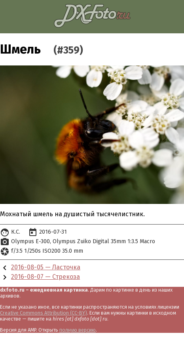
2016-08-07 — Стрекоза (45, 276)
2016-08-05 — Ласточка (45, 267)
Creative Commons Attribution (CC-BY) (43, 313)
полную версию (77, 330)
